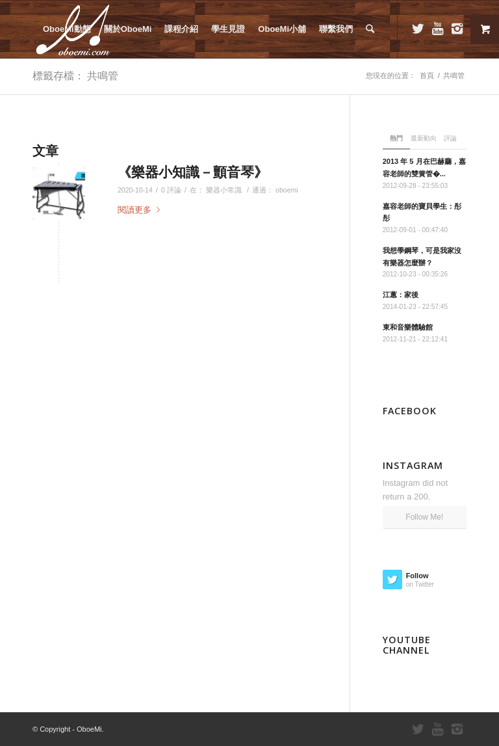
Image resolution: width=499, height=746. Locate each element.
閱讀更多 (141, 210)
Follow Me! (424, 517)
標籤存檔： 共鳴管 (75, 75)
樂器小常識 (224, 190)
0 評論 (171, 190)
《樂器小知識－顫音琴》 (193, 172)
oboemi (286, 190)
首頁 (427, 75)
